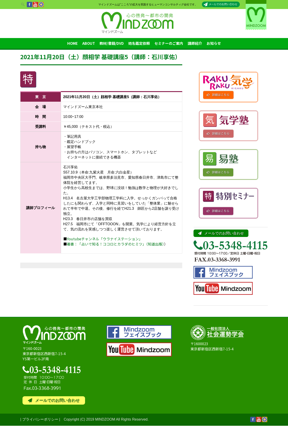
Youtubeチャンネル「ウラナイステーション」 (104, 238)
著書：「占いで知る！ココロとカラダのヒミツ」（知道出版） (115, 244)
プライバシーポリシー (40, 421)
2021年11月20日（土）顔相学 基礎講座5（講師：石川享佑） (100, 56)
